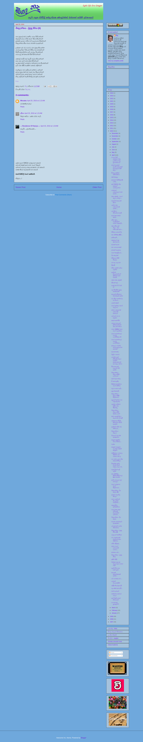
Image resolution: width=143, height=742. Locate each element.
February (115, 610)
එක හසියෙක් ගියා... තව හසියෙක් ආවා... (117, 227)
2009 (112, 616)
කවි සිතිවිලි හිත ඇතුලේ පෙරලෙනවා (116, 185)
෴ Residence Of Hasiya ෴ (30, 126)
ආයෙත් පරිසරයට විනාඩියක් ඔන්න (117, 295)
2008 (112, 619)
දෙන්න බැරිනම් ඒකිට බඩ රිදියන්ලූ (115, 405)
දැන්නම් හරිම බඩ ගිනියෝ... (116, 427)
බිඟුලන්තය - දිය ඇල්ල (116, 518)
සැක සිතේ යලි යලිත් (115, 470)
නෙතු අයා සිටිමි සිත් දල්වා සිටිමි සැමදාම (116, 422)
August (114, 144)
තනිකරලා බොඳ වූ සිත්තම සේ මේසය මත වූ (116, 454)
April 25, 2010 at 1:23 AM (49, 126)
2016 (112, 115)
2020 (112, 104)
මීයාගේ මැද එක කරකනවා (116, 436)
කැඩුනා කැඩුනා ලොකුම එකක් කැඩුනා (116, 448)
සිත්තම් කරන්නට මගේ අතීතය (116, 385)
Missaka (23, 100)
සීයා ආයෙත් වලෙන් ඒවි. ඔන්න (115, 368)
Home (59, 187)
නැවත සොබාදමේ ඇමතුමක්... (116, 522)
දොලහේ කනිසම (116, 535)
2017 (112, 112)
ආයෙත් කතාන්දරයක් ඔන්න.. (116, 574)
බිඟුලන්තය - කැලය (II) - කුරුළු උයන (115, 411)
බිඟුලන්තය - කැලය (115, 432)
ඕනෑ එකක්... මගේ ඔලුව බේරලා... (117, 197)
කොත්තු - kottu (112, 628)
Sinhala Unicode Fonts (115, 641)
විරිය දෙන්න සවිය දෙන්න (116, 268)
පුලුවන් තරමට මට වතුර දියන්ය (116, 400)
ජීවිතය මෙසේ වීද (116, 232)
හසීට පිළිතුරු (115, 543)
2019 (112, 106)
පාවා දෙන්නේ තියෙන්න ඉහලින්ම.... (115, 500)
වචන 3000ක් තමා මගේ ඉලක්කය (116, 330)
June (113, 149)
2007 (112, 622)
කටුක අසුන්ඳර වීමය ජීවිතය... (116, 440)
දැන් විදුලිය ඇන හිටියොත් (116, 599)
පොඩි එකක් (115, 303)
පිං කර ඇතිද (115, 381)
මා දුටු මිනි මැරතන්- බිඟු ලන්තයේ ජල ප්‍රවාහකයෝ (116, 160)
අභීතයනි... (114, 237)
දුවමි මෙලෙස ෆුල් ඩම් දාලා (116, 480)
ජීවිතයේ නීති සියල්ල (115, 259)
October (114, 139)
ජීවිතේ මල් (114, 282)
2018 (112, 109)
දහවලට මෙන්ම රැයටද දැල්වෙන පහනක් (116, 347)
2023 (112, 96)
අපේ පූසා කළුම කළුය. (116, 216)
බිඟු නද (27, 89)
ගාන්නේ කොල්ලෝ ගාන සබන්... (117, 192)
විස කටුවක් (114, 255)
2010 (112, 131)
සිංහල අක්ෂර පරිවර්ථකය (115, 173)
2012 (112, 125)
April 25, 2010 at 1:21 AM (36, 100)
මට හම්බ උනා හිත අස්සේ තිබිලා (117, 460)
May (113, 152)
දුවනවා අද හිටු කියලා (115, 495)
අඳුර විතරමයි (115, 391)
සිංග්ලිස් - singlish (113, 638)
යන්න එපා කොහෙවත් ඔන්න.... (115, 206)
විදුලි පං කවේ (115, 354)
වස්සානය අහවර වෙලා (116, 594)
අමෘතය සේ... (115, 552)
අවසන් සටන (115, 244)
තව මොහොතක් (116, 247)
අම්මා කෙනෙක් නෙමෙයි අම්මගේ (116, 311)
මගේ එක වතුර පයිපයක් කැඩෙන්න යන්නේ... (115, 512)
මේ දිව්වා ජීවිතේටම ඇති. (116, 212)
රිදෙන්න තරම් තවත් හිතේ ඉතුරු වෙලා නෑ (116, 465)
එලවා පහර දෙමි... (116, 388)
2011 (112, 128)
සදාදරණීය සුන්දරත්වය (115, 506)
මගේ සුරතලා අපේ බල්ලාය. (117, 306)
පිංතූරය (17, 81)
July (113, 147)
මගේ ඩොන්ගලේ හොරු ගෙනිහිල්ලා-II (116, 335)
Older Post (97, 187)
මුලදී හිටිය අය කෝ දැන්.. (115, 569)
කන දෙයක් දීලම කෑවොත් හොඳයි (117, 417)
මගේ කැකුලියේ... (116, 252)
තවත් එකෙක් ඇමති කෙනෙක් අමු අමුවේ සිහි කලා (117, 167)
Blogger (83, 738)
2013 (112, 123)
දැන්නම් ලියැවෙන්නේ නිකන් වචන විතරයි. (116, 274)
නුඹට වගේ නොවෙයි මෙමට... (115, 547)
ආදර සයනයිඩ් (115, 320)
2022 (112, 98)
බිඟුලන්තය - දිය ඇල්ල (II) (116, 491)
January (114, 613)
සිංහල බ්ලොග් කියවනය (115, 631)
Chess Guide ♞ (113, 645)
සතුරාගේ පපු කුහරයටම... (115, 241)
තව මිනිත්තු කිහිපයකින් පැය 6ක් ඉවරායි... (116, 475)
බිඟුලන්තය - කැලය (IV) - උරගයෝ (115, 374)
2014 (112, 120)
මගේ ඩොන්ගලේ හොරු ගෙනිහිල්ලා (116, 341)
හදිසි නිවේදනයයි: (116, 585)
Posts (111, 652)
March (114, 607)
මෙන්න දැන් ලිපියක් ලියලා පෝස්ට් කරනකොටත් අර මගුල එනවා (116, 360)
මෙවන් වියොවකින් (115, 582)
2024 (112, 93)
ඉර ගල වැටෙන (116, 262)
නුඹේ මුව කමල (116, 378)
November (115, 136)
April (113, 155)
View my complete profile (115, 61)
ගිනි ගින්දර (114, 177)
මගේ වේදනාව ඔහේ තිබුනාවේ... (115, 486)
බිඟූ (117, 35)
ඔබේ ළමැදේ (115, 591)
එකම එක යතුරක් (116, 280)
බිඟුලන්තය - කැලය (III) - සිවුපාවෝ (115, 395)
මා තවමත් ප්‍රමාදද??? (115, 603)
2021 (112, 101)
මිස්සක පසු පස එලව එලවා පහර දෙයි (117, 563)
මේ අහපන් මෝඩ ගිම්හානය (116, 527)
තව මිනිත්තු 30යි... (116, 235)
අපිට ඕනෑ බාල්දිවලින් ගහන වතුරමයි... (117, 221)
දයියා (22, 113)
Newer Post (20, 187)
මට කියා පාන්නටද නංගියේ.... (117, 299)
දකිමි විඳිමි (114, 559)
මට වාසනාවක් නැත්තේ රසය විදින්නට (116, 539)
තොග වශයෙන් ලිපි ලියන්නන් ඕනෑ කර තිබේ (116, 324)
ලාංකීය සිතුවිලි (112, 635)
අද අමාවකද (115, 351)
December (115, 133)
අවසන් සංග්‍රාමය (116, 250)
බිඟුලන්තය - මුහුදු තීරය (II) (116, 531)
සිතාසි (113, 265)
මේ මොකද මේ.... (116, 578)
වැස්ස (113, 444)
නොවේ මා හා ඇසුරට (115, 317)
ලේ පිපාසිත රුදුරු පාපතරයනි (116, 290)
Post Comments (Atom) (63, 195)
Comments (113, 655)
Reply (22, 107)
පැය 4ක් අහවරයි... (116, 588)
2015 (112, 117)
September (115, 141)
